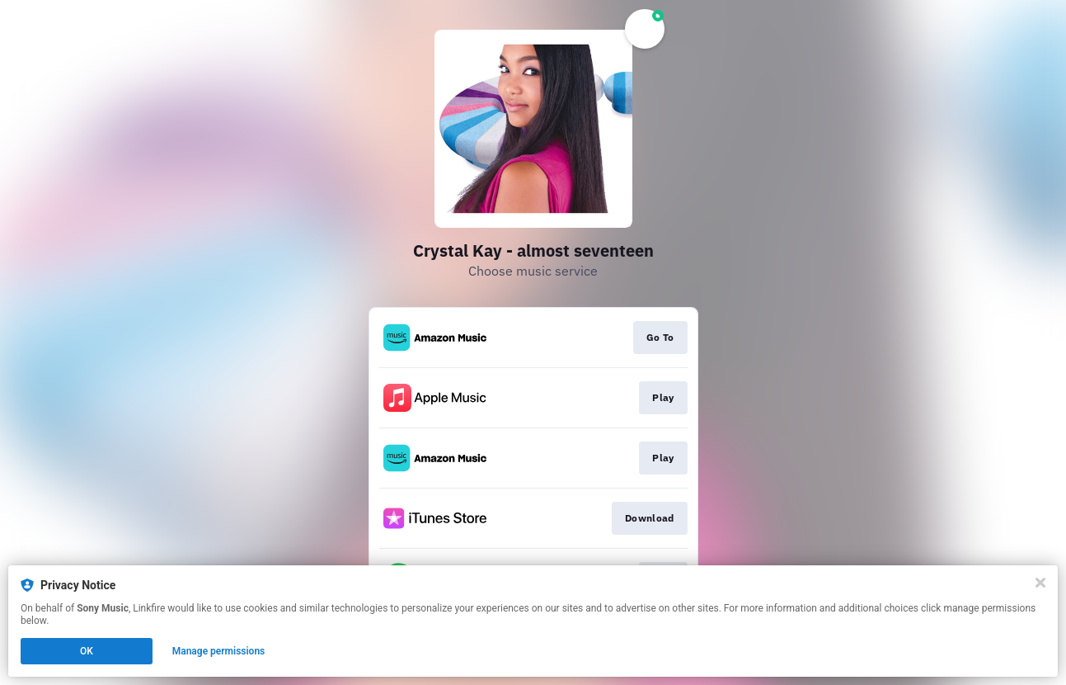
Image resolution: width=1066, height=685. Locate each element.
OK (86, 651)
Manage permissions (218, 651)
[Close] (1040, 582)
